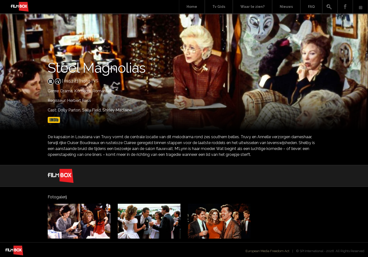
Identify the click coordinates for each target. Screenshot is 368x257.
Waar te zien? (252, 7)
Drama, (67, 91)
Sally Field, (92, 110)
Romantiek (102, 91)
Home (192, 7)
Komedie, (83, 91)
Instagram (360, 7)
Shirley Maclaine (117, 110)
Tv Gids (218, 7)
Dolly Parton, (70, 110)
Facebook (345, 7)
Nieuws (286, 7)
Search (330, 7)
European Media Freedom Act (267, 251)
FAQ (311, 7)
